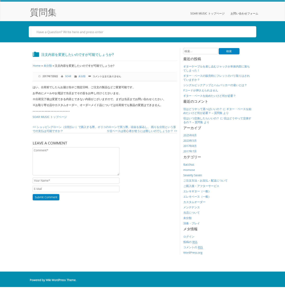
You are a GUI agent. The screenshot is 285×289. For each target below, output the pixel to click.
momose (189, 170)
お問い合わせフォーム (244, 13)
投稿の (190, 242)
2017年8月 (190, 146)
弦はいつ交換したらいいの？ (201, 118)
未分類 (48, 65)
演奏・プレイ (191, 223)
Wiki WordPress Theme (61, 280)
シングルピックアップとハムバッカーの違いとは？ (215, 85)
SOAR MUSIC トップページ (207, 13)
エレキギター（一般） (197, 191)
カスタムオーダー (194, 202)
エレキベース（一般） (197, 196)
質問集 (43, 12)
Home (37, 65)
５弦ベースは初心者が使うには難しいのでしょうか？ (142, 131)
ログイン (188, 236)
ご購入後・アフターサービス (201, 186)
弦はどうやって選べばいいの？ (202, 109)
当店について (191, 212)
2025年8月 (190, 135)
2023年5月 (190, 140)
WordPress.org (192, 252)
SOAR (68, 76)
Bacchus (188, 164)
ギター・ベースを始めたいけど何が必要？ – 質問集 (217, 111)
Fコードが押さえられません (200, 90)
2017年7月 (190, 151)
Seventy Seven (192, 175)
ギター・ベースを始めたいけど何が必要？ (209, 96)
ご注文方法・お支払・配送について (205, 180)
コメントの (193, 247)
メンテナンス (191, 207)
